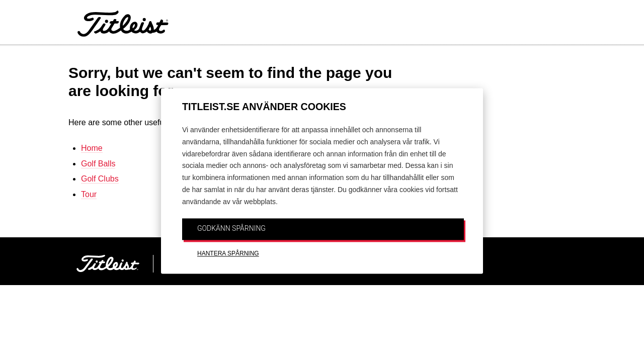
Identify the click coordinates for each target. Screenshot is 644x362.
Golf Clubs (100, 178)
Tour (89, 194)
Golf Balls (98, 163)
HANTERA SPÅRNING (228, 253)
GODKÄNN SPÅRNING (231, 228)
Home (92, 148)
